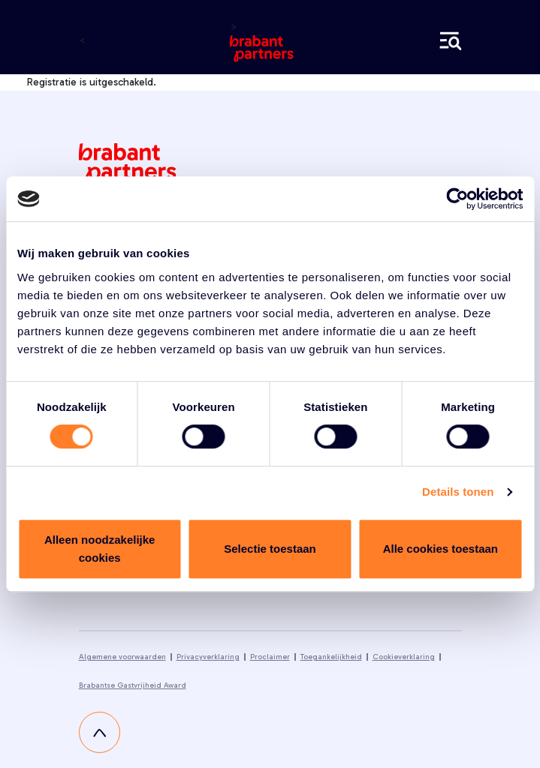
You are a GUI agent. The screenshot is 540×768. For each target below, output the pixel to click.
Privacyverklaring (208, 657)
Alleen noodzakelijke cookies (99, 548)
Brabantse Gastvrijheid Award (132, 685)
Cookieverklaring (404, 657)
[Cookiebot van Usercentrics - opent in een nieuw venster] (457, 199)
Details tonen (457, 491)
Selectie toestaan (270, 548)
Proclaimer (270, 657)
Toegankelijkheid (331, 657)
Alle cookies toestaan (440, 548)
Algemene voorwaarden (122, 657)
